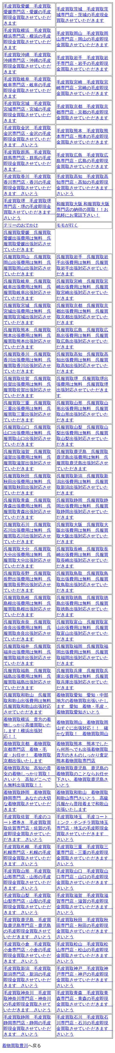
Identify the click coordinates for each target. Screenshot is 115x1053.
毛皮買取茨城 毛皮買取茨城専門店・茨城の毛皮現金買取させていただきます (82, 15)
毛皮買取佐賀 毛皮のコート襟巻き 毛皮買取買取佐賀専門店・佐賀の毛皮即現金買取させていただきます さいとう (27, 828)
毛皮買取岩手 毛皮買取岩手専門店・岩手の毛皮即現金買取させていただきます (82, 63)
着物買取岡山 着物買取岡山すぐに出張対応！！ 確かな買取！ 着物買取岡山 (82, 728)
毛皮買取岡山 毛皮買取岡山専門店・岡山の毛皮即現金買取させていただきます (82, 39)
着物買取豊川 (15, 1045)
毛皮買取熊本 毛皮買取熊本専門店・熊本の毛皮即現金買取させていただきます (82, 136)
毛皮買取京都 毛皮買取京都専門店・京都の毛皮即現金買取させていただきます (82, 112)
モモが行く (67, 225)
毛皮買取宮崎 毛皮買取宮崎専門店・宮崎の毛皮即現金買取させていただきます (82, 88)
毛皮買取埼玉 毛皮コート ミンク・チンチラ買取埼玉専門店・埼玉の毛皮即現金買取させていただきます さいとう (84, 828)
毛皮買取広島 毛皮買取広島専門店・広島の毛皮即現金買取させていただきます (82, 161)
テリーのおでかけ (21, 225)
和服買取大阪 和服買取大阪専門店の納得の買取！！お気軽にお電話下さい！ (82, 209)
